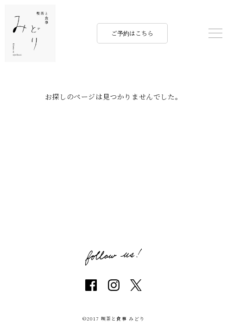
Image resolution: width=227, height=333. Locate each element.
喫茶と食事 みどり (30, 33)
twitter (136, 285)
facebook (91, 285)
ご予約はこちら (132, 33)
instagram (114, 285)
